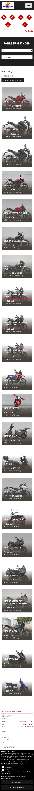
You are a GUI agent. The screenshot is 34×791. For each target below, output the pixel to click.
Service (3, 742)
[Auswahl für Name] (17, 51)
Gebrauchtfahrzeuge (7, 740)
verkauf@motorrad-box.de (25, 726)
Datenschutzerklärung (24, 759)
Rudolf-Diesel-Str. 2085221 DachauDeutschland (7, 716)
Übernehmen (17, 782)
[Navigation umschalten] (28, 5)
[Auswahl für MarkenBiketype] (17, 57)
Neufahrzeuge (5, 737)
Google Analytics (8, 767)
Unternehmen (5, 735)
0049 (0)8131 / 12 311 (26, 721)
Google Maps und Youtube (11, 769)
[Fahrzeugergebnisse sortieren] (12, 80)
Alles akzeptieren (17, 787)
